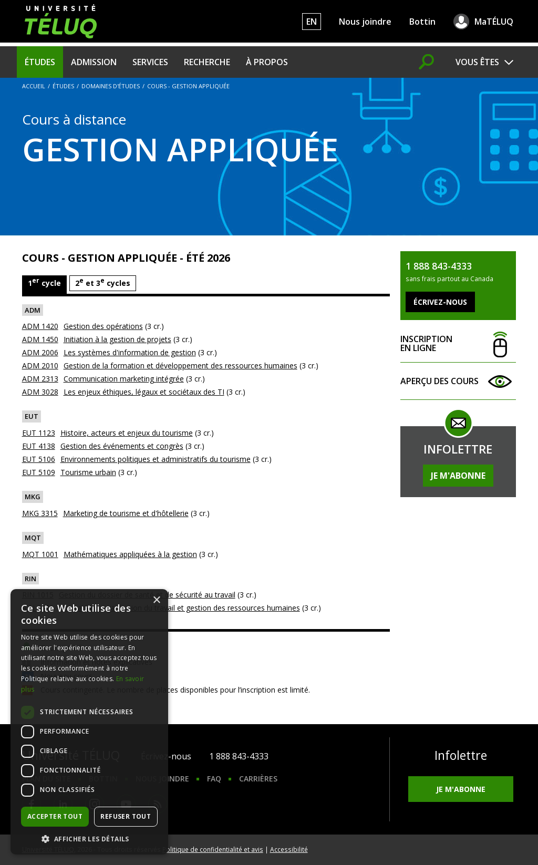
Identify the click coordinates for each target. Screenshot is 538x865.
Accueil (33, 86)
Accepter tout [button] (54, 816)
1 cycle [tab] (44, 282)
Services (150, 62)
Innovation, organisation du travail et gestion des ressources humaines (179, 608)
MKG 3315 (40, 513)
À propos (267, 62)
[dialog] (89, 721)
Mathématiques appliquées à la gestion (130, 554)
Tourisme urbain (88, 472)
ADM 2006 (40, 352)
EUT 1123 (38, 433)
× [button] (156, 600)
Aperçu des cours (458, 381)
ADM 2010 (40, 365)
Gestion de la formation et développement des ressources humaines (180, 365)
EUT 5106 (38, 459)
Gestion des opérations (103, 326)
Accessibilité (289, 849)
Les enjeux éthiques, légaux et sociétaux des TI (144, 392)
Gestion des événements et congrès (121, 446)
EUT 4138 (38, 446)
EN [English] (311, 21)
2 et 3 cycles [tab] (102, 282)
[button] (89, 838)
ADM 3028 (40, 392)
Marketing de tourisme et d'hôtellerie (126, 513)
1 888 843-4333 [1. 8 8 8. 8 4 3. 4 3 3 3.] (238, 756)
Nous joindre (365, 21)
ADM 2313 (40, 379)
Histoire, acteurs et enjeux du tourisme (126, 433)
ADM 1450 (40, 339)
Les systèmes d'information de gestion (130, 352)
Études (40, 62)
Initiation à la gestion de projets (117, 339)
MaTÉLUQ (493, 21)
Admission (94, 62)
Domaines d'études (110, 86)
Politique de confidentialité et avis (212, 849)
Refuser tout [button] (125, 816)
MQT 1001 (40, 554)
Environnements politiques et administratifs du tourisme (155, 459)
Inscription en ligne (458, 344)
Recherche (207, 62)
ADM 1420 (40, 326)
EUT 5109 (38, 472)
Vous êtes (477, 62)
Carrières (258, 779)
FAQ (214, 779)
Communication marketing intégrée (124, 379)
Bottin (422, 21)
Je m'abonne (458, 475)
